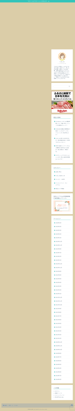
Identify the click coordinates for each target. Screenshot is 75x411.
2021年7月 (58, 316)
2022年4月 (58, 282)
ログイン (57, 391)
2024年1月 (58, 237)
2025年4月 (58, 226)
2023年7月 (58, 252)
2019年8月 (58, 372)
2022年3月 (58, 286)
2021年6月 (58, 319)
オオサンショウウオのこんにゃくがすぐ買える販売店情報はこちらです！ (63, 157)
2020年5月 (58, 364)
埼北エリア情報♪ (60, 188)
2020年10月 (59, 349)
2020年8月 (58, 353)
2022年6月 (58, 275)
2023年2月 (58, 256)
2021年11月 (59, 301)
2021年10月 (59, 304)
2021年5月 (58, 323)
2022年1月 (58, 293)
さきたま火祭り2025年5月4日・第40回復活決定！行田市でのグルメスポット (63, 140)
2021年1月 (58, 338)
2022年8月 (58, 271)
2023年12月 (59, 241)
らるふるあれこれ (60, 175)
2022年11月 (59, 267)
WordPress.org (59, 397)
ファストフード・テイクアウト (61, 184)
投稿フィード (58, 393)
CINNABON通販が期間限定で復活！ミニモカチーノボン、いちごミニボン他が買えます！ (63, 131)
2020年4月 (58, 368)
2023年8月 (58, 249)
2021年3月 (58, 331)
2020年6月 (58, 360)
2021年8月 (58, 312)
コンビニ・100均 (60, 179)
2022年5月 (58, 278)
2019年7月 (58, 375)
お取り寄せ (58, 171)
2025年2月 (58, 234)
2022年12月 (59, 263)
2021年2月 (58, 334)
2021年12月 (59, 297)
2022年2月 (58, 290)
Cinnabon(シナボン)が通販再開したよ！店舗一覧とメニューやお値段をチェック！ (63, 123)
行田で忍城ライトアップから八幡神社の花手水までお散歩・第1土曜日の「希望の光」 (63, 148)
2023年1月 (58, 260)
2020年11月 (59, 345)
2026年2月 (58, 222)
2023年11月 (59, 245)
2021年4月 (58, 327)
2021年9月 (58, 308)
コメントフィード (59, 395)
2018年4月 (58, 379)
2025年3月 (58, 230)
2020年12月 (59, 342)
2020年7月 (58, 357)
